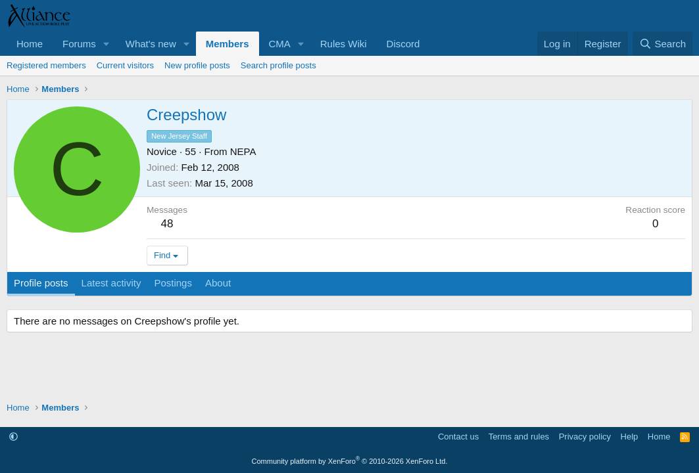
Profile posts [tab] (41, 282)
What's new (151, 43)
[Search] (662, 44)
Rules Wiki (343, 43)
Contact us (458, 436)
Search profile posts (278, 65)
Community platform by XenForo (350, 461)
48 (167, 223)
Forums (79, 43)
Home (29, 43)
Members (227, 43)
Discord (403, 43)
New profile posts (197, 65)
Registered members (46, 65)
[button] (106, 44)
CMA (280, 43)
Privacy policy (585, 436)
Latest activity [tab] (111, 282)
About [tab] (218, 282)
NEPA (243, 151)
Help (630, 436)
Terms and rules (519, 436)
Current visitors (125, 65)
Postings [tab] (173, 282)
